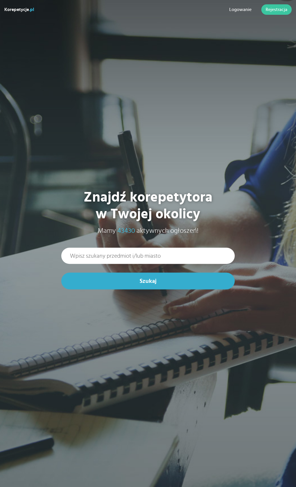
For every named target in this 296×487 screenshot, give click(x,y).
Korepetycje (19, 9)
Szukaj (148, 281)
